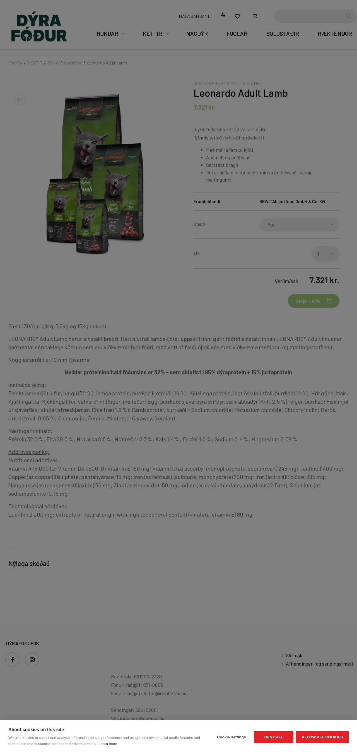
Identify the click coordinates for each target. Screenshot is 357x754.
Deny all (273, 737)
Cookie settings (231, 737)
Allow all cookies (322, 737)
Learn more (108, 744)
